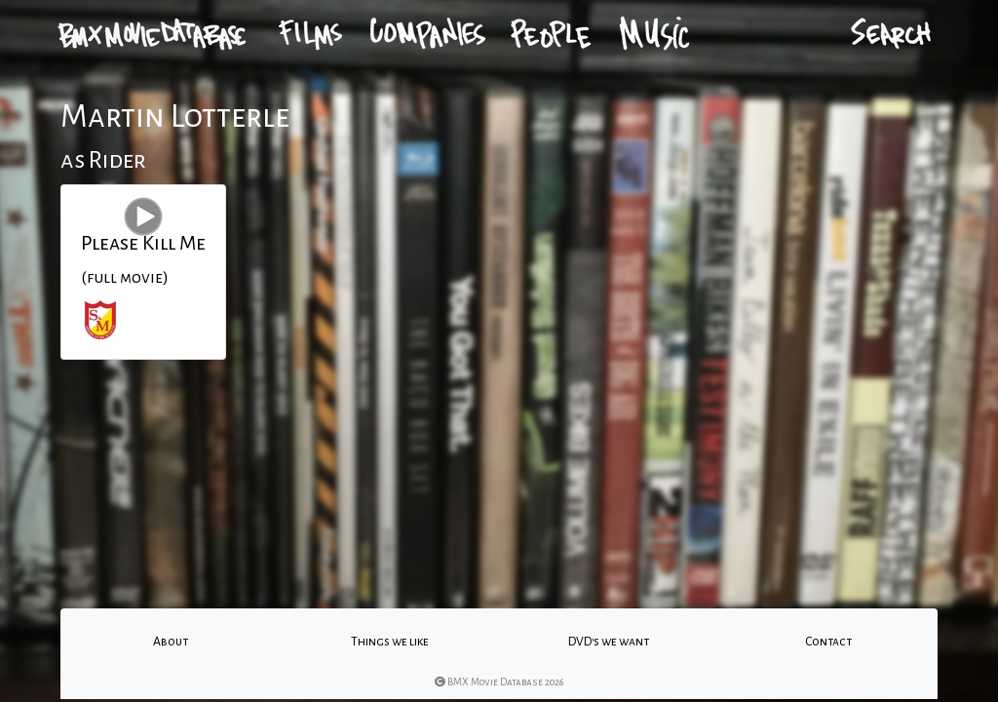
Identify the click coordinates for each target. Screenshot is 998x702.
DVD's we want (608, 641)
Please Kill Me (143, 243)
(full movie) (125, 278)
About (170, 641)
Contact (828, 641)
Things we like (390, 641)
